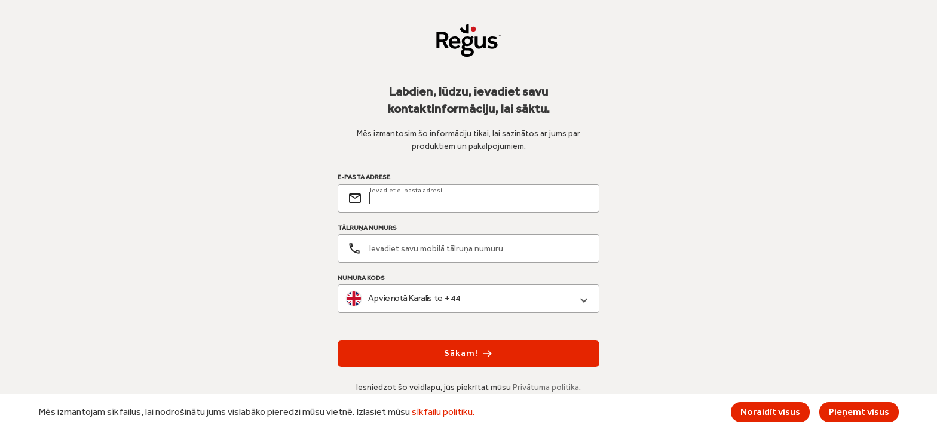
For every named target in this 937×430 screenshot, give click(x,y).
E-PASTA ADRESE (364, 177)
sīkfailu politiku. (443, 411)
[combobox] (468, 298)
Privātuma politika (546, 387)
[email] (479, 198)
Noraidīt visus (770, 411)
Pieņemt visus (859, 411)
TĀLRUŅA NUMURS (367, 228)
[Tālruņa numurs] (468, 248)
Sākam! (468, 354)
